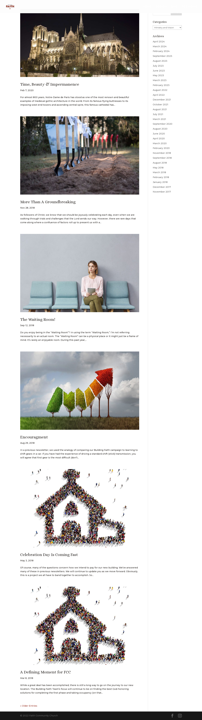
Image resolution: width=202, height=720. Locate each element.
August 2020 (160, 128)
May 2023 (158, 75)
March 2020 (160, 143)
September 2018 (162, 157)
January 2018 (160, 182)
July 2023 (158, 65)
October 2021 (160, 104)
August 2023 (160, 61)
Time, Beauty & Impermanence (49, 84)
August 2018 (160, 162)
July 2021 (158, 114)
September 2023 (162, 56)
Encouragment (34, 437)
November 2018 (162, 153)
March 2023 (159, 80)
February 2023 (161, 85)
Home (147, 7)
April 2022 (159, 95)
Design (161, 7)
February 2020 (161, 148)
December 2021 (162, 99)
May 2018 (158, 167)
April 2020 (159, 138)
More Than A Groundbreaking (48, 201)
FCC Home (189, 7)
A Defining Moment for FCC (45, 672)
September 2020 (162, 123)
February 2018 (161, 177)
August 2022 (160, 90)
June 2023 (159, 70)
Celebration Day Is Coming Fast (49, 554)
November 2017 (162, 191)
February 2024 (161, 51)
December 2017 (162, 187)
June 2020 (159, 133)
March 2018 (159, 172)
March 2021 (159, 119)
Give (174, 7)
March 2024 (159, 46)
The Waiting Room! (37, 319)
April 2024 (159, 41)
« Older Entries (28, 705)
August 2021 (160, 109)
